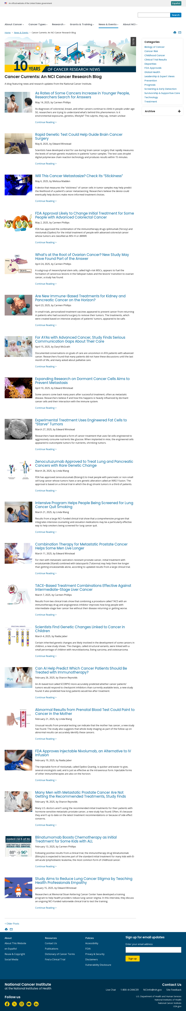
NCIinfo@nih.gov (152, 989)
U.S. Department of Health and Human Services (158, 996)
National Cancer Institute (169, 1003)
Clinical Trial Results (155, 59)
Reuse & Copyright (15, 954)
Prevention (150, 80)
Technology (151, 97)
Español (176, 3)
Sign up (132, 958)
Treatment (150, 101)
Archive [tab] (164, 111)
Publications (51, 948)
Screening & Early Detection (160, 89)
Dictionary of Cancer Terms (60, 954)
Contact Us (51, 943)
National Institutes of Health (168, 999)
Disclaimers (91, 959)
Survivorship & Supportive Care (162, 93)
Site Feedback (173, 989)
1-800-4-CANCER (129, 989)
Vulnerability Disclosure (98, 964)
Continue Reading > (46, 122)
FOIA (88, 948)
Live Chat (111, 989)
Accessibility (91, 943)
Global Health (152, 72)
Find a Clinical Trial (55, 959)
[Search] (175, 15)
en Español (11, 948)
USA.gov (177, 1006)
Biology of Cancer (154, 47)
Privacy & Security (94, 954)
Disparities (150, 64)
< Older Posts (12, 923)
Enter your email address (139, 944)
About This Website (15, 943)
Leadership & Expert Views (159, 76)
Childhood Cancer (154, 55)
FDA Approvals (152, 68)
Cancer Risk (151, 51)
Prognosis (149, 85)
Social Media (11, 959)
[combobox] (154, 15)
